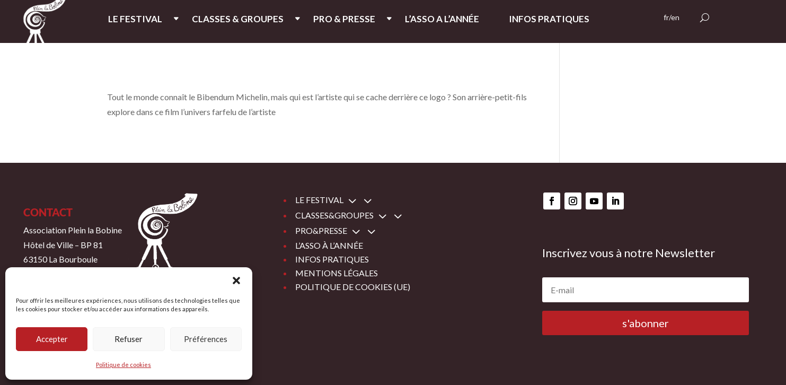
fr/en (671, 18)
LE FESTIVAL (135, 19)
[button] (236, 280)
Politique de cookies (123, 364)
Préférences (205, 339)
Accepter (52, 339)
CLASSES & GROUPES (238, 19)
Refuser (128, 339)
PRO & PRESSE (344, 19)
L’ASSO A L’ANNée (442, 19)
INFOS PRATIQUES (549, 19)
